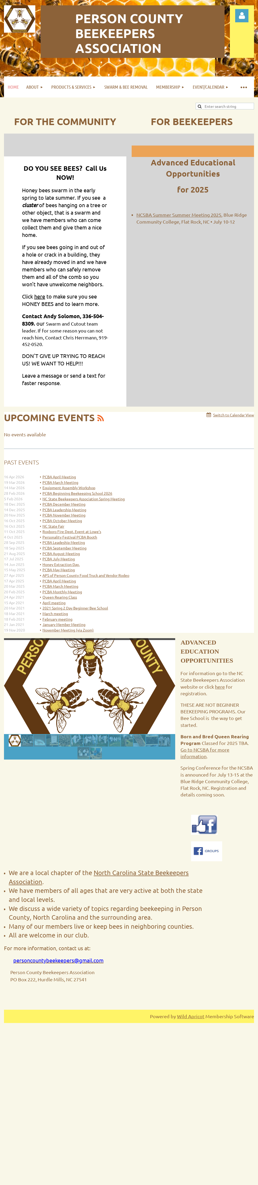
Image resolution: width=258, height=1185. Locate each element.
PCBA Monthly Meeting (62, 591)
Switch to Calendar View (233, 414)
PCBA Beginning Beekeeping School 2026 (77, 493)
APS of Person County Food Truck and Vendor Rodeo (85, 575)
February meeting (57, 619)
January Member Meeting (63, 624)
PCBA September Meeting (64, 547)
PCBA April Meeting (59, 476)
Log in (241, 15)
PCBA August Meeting (61, 553)
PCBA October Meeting (62, 520)
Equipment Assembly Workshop (68, 487)
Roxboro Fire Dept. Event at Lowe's (71, 531)
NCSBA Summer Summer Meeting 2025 (178, 215)
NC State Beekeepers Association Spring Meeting (83, 498)
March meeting (55, 613)
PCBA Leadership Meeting (64, 509)
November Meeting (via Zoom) (68, 630)
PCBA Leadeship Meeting (63, 542)
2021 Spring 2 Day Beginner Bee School (75, 608)
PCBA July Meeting (58, 558)
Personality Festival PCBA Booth (69, 537)
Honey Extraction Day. (61, 564)
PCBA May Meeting (58, 569)
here (39, 296)
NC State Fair (53, 526)
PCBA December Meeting (63, 504)
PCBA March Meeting (60, 482)
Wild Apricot (190, 1016)
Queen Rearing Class (59, 597)
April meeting (54, 602)
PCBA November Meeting (63, 515)
